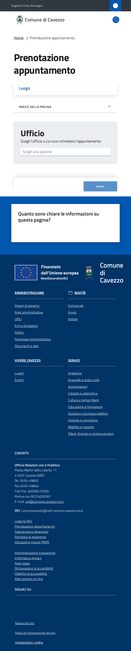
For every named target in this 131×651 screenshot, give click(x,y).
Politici (19, 332)
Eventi (19, 379)
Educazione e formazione (85, 406)
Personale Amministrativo (33, 339)
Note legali (22, 563)
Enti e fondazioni (26, 325)
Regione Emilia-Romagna (26, 5)
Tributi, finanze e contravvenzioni (91, 433)
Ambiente (75, 373)
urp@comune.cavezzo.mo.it (44, 501)
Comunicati (76, 305)
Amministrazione (29, 292)
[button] (116, 20)
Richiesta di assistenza (30, 536)
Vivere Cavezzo (28, 360)
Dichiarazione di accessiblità (34, 568)
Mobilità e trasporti (81, 426)
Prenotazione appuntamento (35, 526)
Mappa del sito (24, 623)
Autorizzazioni (77, 386)
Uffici (18, 319)
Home (19, 38)
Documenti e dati (26, 345)
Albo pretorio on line (29, 578)
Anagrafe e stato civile (83, 379)
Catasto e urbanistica (82, 393)
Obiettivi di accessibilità (31, 573)
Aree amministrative (29, 312)
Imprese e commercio (83, 420)
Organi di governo (27, 305)
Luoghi (19, 373)
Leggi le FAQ (23, 521)
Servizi (74, 360)
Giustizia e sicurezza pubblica (88, 413)
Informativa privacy (28, 558)
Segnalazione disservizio (31, 531)
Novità (80, 292)
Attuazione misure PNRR (32, 542)
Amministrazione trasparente (35, 552)
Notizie (73, 319)
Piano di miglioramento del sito (35, 632)
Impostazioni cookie (29, 642)
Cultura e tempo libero (83, 400)
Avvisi (72, 312)
